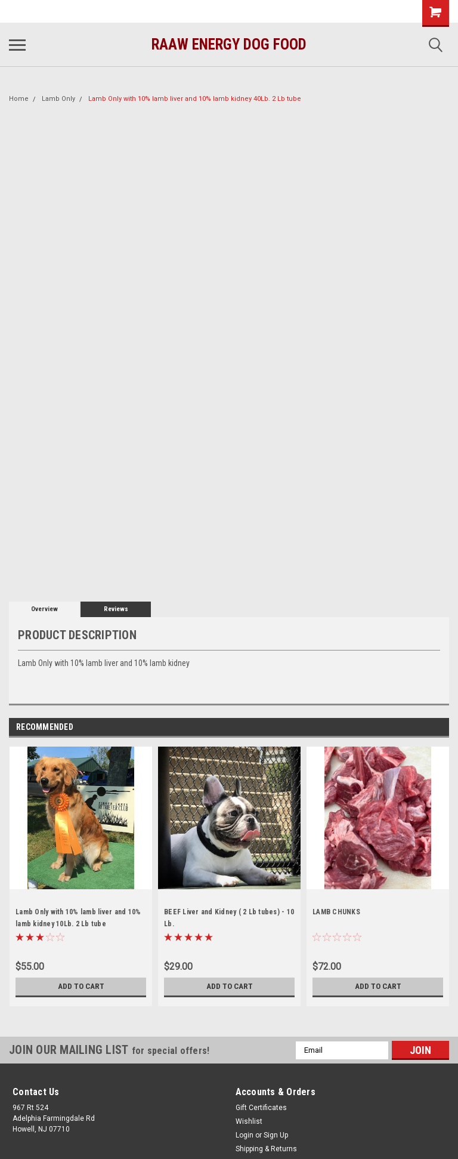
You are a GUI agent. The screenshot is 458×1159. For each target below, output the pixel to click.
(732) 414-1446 (45, 11)
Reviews (116, 609)
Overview (44, 609)
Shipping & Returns (266, 1149)
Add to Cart (80, 986)
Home (19, 99)
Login (244, 1135)
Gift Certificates (261, 1107)
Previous (423, 727)
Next (439, 727)
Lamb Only (58, 99)
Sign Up (276, 1135)
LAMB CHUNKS (336, 912)
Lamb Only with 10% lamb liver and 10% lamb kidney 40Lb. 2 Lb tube (194, 99)
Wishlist (249, 1121)
